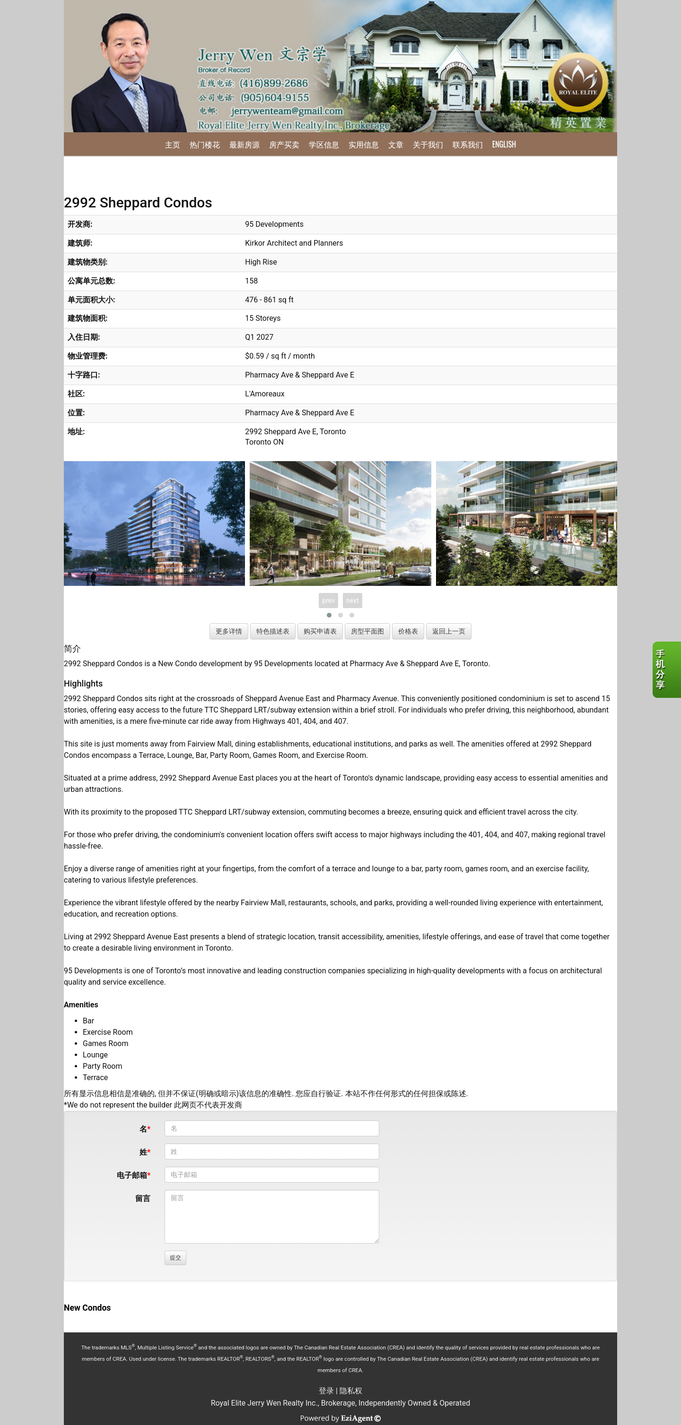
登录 (326, 1390)
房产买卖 (284, 144)
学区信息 (324, 144)
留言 (142, 1198)
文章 (395, 144)
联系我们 (468, 144)
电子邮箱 (132, 1175)
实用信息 (364, 144)
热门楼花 (205, 144)
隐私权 (351, 1390)
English (504, 144)
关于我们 (428, 144)
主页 (172, 144)
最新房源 (244, 144)
